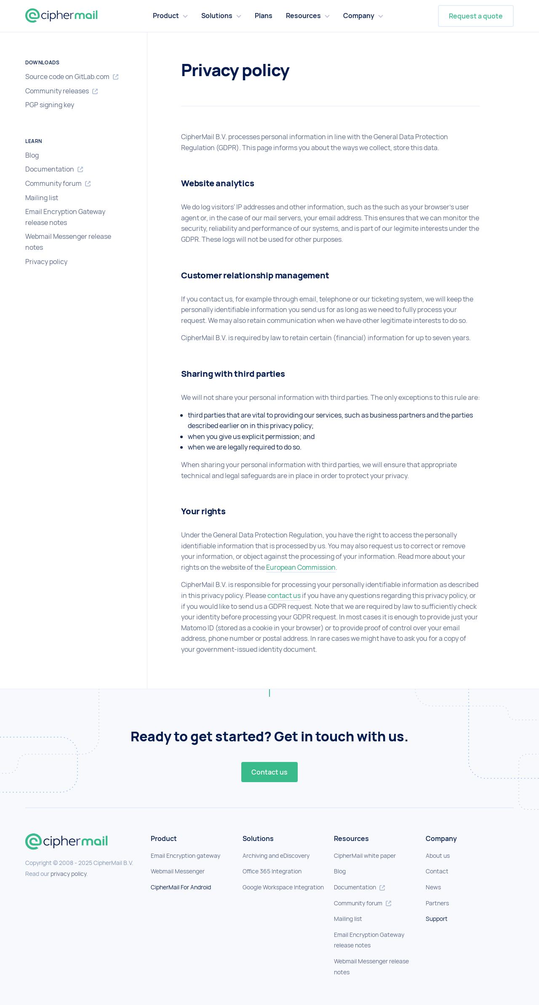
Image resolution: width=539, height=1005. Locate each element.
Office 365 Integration (272, 871)
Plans (263, 15)
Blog (32, 155)
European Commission (301, 567)
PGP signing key (49, 104)
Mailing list (41, 197)
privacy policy (68, 874)
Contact (437, 871)
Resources (303, 15)
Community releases (61, 90)
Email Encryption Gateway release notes (65, 217)
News (433, 887)
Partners (437, 903)
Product (166, 15)
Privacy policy (46, 261)
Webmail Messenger (178, 871)
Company (358, 15)
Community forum (58, 183)
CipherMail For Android (181, 887)
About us (438, 856)
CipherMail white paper (365, 856)
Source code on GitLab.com (71, 76)
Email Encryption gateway (185, 856)
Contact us (269, 772)
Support (437, 919)
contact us (284, 595)
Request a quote (476, 16)
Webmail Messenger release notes (68, 242)
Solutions (216, 15)
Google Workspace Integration (283, 887)
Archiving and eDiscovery (276, 856)
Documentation (54, 169)
